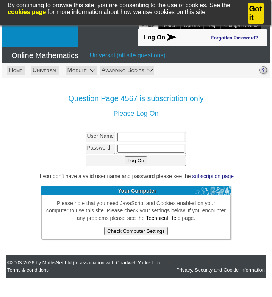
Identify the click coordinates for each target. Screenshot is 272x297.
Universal (45, 70)
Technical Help (163, 218)
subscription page (213, 176)
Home (16, 70)
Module (81, 69)
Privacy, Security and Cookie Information (220, 270)
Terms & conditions (28, 270)
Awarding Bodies (127, 69)
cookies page (27, 12)
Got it (255, 13)
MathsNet (40, 33)
